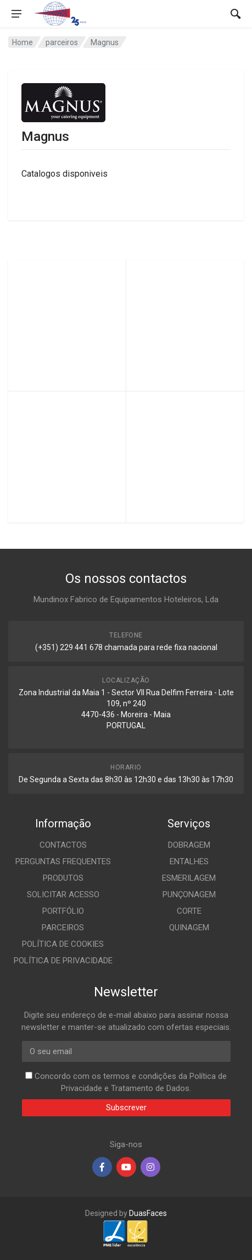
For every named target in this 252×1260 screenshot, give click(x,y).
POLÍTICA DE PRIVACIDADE (63, 961)
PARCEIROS (63, 927)
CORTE (189, 911)
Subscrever (126, 1107)
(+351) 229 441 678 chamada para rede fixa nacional (126, 647)
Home (22, 42)
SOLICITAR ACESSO (63, 894)
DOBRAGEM (189, 845)
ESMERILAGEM (189, 878)
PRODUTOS (63, 878)
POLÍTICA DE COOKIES (63, 944)
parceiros (62, 42)
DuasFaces (148, 1213)
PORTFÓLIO (63, 911)
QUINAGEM (189, 927)
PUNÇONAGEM (189, 894)
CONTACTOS (63, 845)
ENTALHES (189, 861)
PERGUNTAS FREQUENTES (63, 861)
